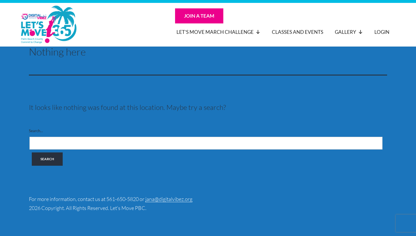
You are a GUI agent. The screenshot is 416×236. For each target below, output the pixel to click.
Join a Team (199, 16)
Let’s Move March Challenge (218, 32)
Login (381, 32)
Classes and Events (297, 32)
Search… (36, 130)
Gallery (349, 32)
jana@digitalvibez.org (168, 199)
